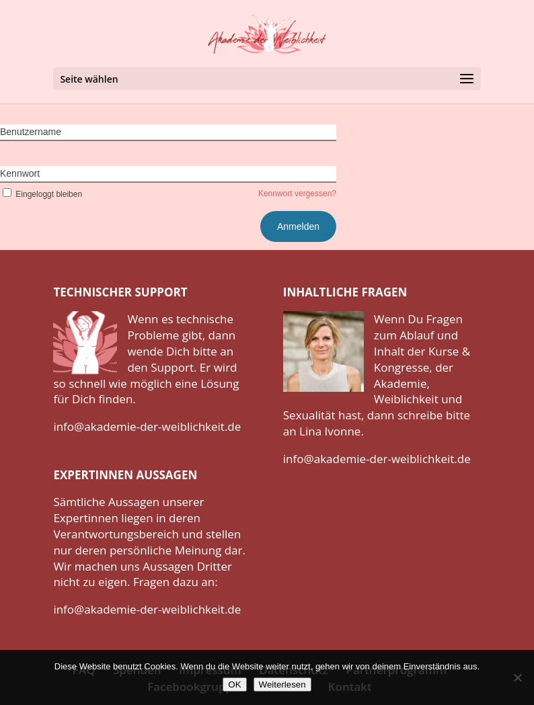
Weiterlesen (282, 684)
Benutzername (30, 131)
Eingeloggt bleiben (41, 194)
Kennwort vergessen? (297, 193)
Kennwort (20, 173)
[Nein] (517, 677)
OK (234, 684)
